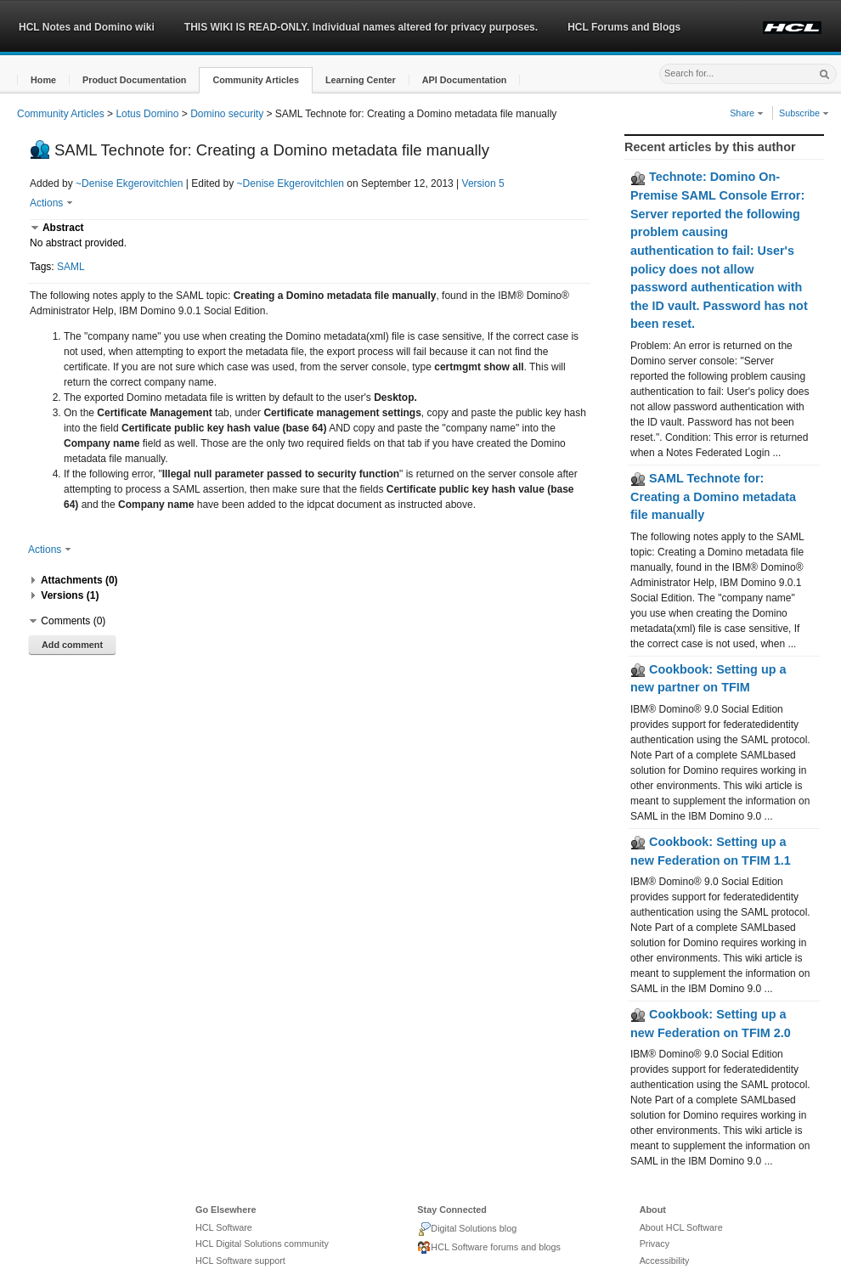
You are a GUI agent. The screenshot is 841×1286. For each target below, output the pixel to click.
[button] (43, 80)
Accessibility (665, 1260)
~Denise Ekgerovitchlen (129, 183)
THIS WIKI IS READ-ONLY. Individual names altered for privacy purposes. (361, 27)
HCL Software (223, 1227)
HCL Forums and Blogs (623, 27)
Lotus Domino (147, 114)
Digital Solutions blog (466, 1229)
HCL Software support (240, 1260)
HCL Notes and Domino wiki (87, 27)
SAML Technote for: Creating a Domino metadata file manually (713, 496)
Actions (51, 203)
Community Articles (60, 114)
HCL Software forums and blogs (489, 1248)
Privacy (654, 1243)
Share (747, 113)
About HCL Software (681, 1227)
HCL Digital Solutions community (262, 1243)
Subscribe (804, 113)
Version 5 (483, 183)
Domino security (226, 114)
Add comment (72, 645)
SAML (71, 267)
